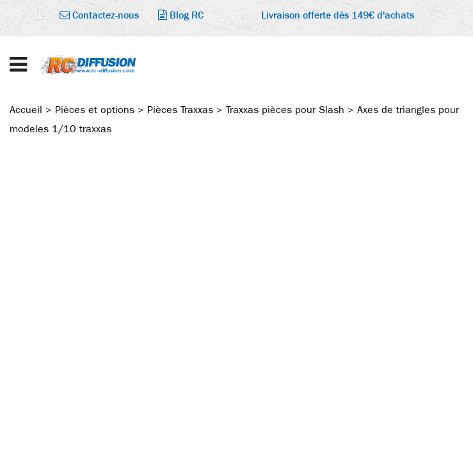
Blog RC (181, 15)
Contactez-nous (99, 15)
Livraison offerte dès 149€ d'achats (337, 15)
